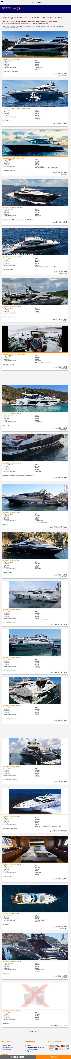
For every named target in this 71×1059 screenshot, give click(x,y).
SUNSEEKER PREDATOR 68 (12, 512)
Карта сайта (30, 1051)
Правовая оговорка (32, 1049)
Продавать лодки (8, 1047)
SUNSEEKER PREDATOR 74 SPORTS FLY (16, 108)
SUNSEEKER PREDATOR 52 (12, 463)
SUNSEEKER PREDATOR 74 (12, 306)
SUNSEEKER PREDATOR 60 (12, 961)
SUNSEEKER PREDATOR (11, 914)
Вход (31, 2)
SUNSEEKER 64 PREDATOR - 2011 (14, 354)
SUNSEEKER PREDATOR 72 (12, 560)
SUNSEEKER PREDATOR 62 (12, 59)
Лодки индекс (7, 1049)
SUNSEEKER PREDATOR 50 (12, 413)
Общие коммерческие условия (35, 1047)
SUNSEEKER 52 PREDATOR (12, 257)
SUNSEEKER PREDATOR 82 (12, 816)
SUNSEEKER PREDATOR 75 (12, 610)
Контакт (29, 1045)
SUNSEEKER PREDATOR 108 (12, 207)
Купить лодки (7, 1045)
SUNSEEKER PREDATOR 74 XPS (13, 158)
